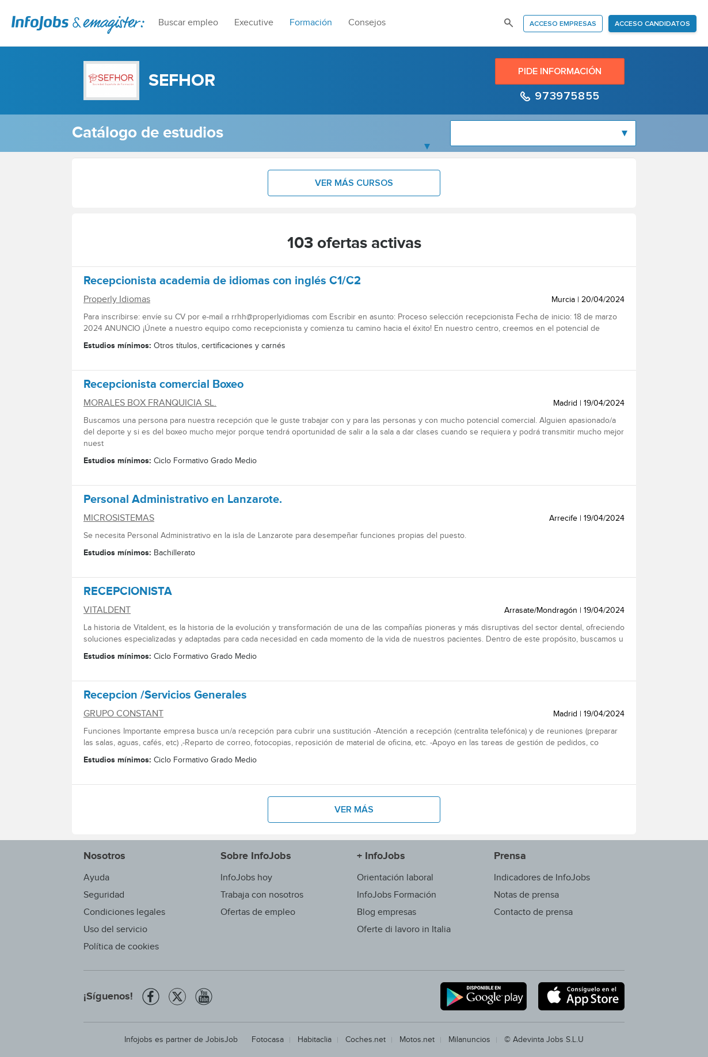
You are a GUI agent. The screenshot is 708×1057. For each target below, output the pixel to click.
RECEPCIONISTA (127, 593)
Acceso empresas (563, 24)
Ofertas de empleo (257, 912)
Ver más (354, 809)
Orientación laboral (395, 877)
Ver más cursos (354, 183)
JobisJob (221, 1039)
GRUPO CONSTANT (123, 713)
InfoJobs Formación (396, 895)
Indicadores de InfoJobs (542, 877)
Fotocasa (268, 1039)
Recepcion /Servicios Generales (165, 696)
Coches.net (365, 1039)
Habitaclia (315, 1039)
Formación (311, 22)
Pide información (560, 71)
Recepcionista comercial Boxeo (163, 386)
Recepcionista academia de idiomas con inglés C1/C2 (222, 282)
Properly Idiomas (116, 299)
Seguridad (103, 895)
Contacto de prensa (533, 912)
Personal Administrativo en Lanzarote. (182, 501)
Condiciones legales (124, 912)
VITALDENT (107, 610)
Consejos (367, 22)
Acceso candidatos (652, 24)
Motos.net (417, 1039)
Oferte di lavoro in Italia (404, 929)
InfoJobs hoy (246, 877)
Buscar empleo (188, 22)
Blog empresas (386, 912)
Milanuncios (469, 1039)
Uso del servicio (115, 929)
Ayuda (96, 877)
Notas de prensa (526, 895)
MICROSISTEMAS (118, 518)
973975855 (566, 96)
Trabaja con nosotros (261, 895)
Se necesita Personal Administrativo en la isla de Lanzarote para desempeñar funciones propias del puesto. (274, 535)
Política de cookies (121, 946)
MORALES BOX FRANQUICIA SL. (149, 403)
